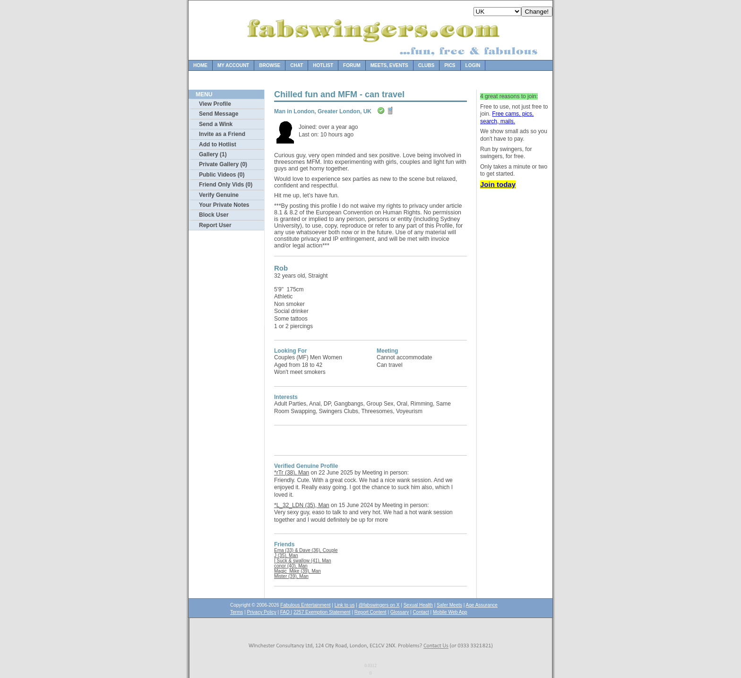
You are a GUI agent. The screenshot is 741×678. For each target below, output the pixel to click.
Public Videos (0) (221, 174)
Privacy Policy (261, 612)
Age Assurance (482, 605)
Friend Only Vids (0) (225, 184)
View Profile (215, 104)
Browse (269, 65)
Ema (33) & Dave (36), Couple (306, 550)
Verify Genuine (219, 195)
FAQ (285, 612)
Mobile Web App (450, 612)
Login (473, 65)
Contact (421, 612)
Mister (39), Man (291, 576)
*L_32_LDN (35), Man (301, 505)
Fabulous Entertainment (305, 605)
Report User (215, 225)
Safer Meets (449, 605)
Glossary (399, 612)
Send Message (218, 113)
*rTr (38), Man (291, 472)
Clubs (426, 65)
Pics (449, 65)
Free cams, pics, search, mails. (507, 117)
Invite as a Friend (222, 134)
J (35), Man (286, 555)
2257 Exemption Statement (322, 612)
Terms (236, 612)
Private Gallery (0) (223, 164)
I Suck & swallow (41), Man (302, 560)
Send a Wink (216, 124)
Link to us (345, 605)
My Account (233, 65)
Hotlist (323, 65)
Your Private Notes (224, 205)
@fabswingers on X (379, 605)
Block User (214, 215)
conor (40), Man (291, 565)
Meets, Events (389, 65)
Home (200, 65)
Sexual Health (418, 605)
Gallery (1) (213, 154)
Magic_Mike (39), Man (297, 571)
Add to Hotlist (217, 144)
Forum (352, 65)
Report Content (370, 612)
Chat (296, 65)
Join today (498, 184)
